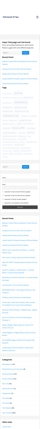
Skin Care (5, 384)
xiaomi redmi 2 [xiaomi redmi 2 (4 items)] (28, 154)
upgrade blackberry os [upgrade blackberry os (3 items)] (26, 148)
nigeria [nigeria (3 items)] (29, 136)
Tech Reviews (6, 408)
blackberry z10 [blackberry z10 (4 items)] (25, 116)
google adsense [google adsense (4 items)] (13, 120)
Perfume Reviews (8, 374)
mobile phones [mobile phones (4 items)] (22, 136)
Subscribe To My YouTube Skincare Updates (16, 195)
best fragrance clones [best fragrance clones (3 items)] (7, 103)
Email (4, 184)
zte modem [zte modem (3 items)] (5, 157)
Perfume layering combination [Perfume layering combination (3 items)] (9, 139)
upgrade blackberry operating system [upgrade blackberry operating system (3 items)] (11, 148)
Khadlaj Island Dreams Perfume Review (15, 74)
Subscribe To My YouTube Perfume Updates (16, 192)
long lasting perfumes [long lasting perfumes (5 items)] (10, 133)
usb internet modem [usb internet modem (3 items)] (7, 151)
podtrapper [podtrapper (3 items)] (22, 142)
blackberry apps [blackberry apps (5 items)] (8, 111)
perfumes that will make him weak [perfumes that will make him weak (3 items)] (10, 142)
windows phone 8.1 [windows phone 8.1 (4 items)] (26, 151)
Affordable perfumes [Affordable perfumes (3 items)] (7, 93)
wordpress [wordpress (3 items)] (5, 154)
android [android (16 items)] (18, 93)
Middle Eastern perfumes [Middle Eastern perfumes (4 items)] (10, 136)
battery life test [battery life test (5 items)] (28, 97)
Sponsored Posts (8, 389)
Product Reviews (7, 379)
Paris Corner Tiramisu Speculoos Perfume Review (18, 258)
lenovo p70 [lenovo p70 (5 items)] (6, 128)
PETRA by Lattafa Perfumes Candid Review (16, 298)
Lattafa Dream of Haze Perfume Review (15, 285)
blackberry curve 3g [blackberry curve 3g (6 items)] (22, 111)
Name (4, 178)
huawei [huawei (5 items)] (19, 124)
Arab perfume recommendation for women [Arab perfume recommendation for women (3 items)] (12, 97)
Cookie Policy (6, 427)
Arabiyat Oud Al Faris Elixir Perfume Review (16, 69)
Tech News (6, 398)
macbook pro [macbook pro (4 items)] (22, 133)
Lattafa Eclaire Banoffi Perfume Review (15, 84)
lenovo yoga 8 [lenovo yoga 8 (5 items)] (31, 128)
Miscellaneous (7, 364)
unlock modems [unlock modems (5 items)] (19, 145)
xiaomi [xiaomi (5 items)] (11, 154)
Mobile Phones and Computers (12, 369)
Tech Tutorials (7, 413)
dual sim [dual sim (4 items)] (5, 120)
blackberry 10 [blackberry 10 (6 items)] (7, 107)
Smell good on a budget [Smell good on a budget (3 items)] (31, 142)
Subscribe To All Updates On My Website (15, 203)
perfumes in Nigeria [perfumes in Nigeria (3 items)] (22, 139)
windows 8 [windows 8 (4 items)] (16, 151)
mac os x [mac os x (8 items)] (31, 132)
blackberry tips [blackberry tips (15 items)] (11, 115)
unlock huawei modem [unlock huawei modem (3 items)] (8, 145)
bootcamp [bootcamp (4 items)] (33, 116)
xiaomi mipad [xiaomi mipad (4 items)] (18, 154)
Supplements (6, 393)
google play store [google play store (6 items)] (25, 120)
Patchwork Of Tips (11, 17)
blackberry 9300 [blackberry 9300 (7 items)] (20, 107)
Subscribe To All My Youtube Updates (14, 199)
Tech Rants (6, 403)
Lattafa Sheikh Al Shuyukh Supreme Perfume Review (20, 79)
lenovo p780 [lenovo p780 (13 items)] (18, 127)
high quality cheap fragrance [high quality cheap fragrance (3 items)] (9, 124)
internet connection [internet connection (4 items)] (28, 124)
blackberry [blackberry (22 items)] (20, 102)
